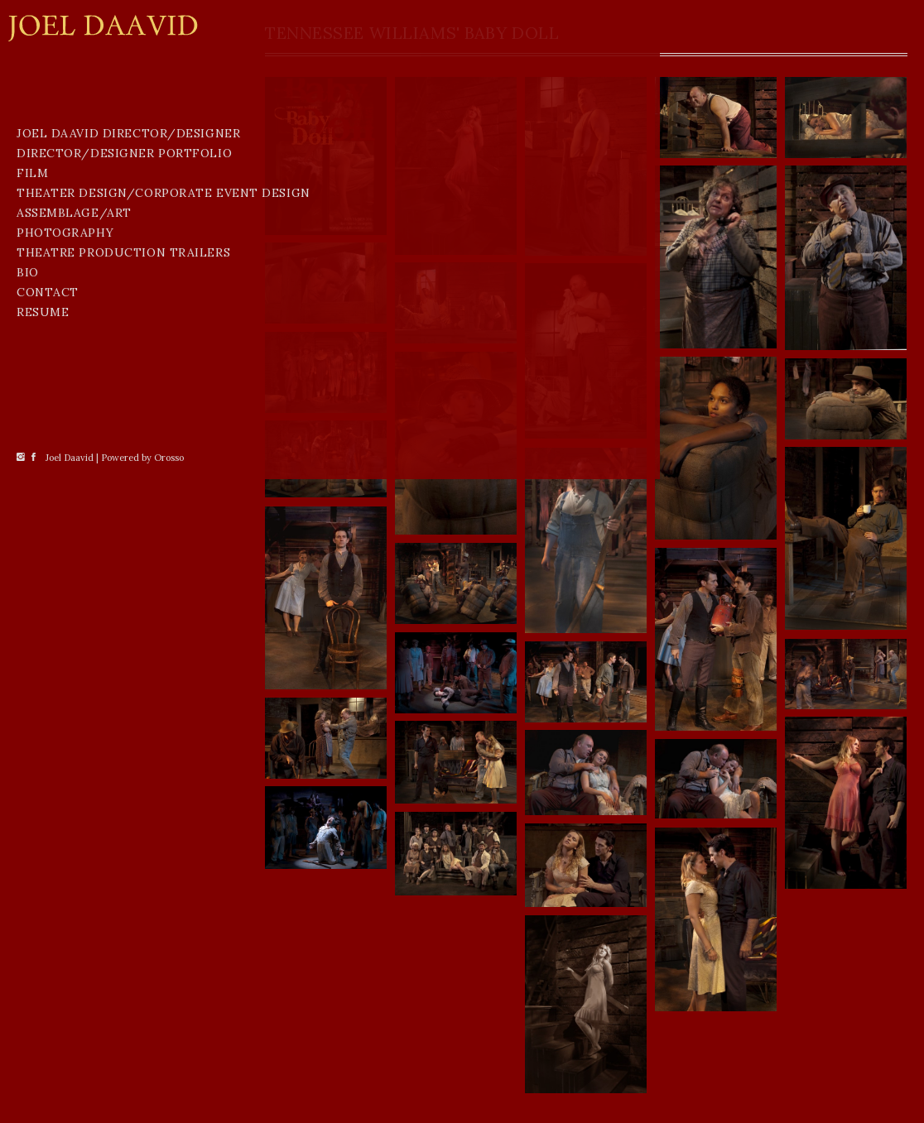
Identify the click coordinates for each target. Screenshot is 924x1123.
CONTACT (48, 430)
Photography (65, 370)
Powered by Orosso (142, 1101)
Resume (43, 450)
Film (32, 294)
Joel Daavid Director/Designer (86, 230)
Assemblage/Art (74, 350)
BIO (28, 410)
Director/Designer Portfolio (86, 266)
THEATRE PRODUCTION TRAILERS (123, 390)
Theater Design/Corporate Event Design (114, 322)
